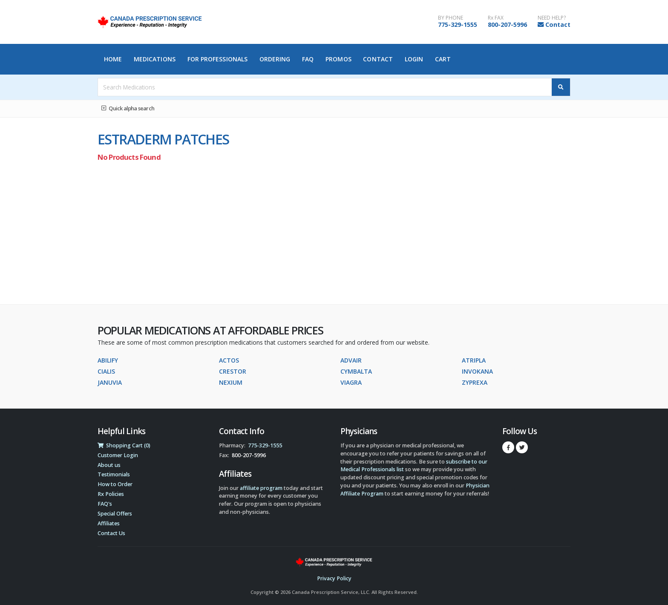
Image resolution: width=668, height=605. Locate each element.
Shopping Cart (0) (124, 445)
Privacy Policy (334, 578)
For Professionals (217, 59)
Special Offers (115, 513)
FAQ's (105, 503)
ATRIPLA (474, 360)
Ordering (275, 59)
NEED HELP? (552, 18)
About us (109, 465)
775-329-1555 (457, 24)
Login (414, 59)
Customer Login (118, 455)
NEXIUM (230, 382)
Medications (155, 59)
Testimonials (114, 474)
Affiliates (109, 523)
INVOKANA (477, 371)
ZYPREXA (474, 382)
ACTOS (229, 360)
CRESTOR (232, 371)
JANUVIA (110, 382)
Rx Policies (111, 494)
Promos (338, 59)
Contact (557, 24)
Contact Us (111, 533)
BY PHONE (450, 18)
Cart (443, 59)
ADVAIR (351, 360)
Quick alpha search (127, 108)
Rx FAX (496, 18)
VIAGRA (351, 382)
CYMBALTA (356, 371)
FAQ (308, 59)
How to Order (115, 484)
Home (113, 59)
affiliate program (261, 488)
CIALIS (106, 371)
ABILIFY (108, 360)
